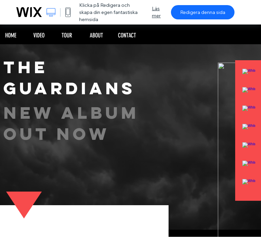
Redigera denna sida (202, 12)
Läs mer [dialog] (156, 12)
